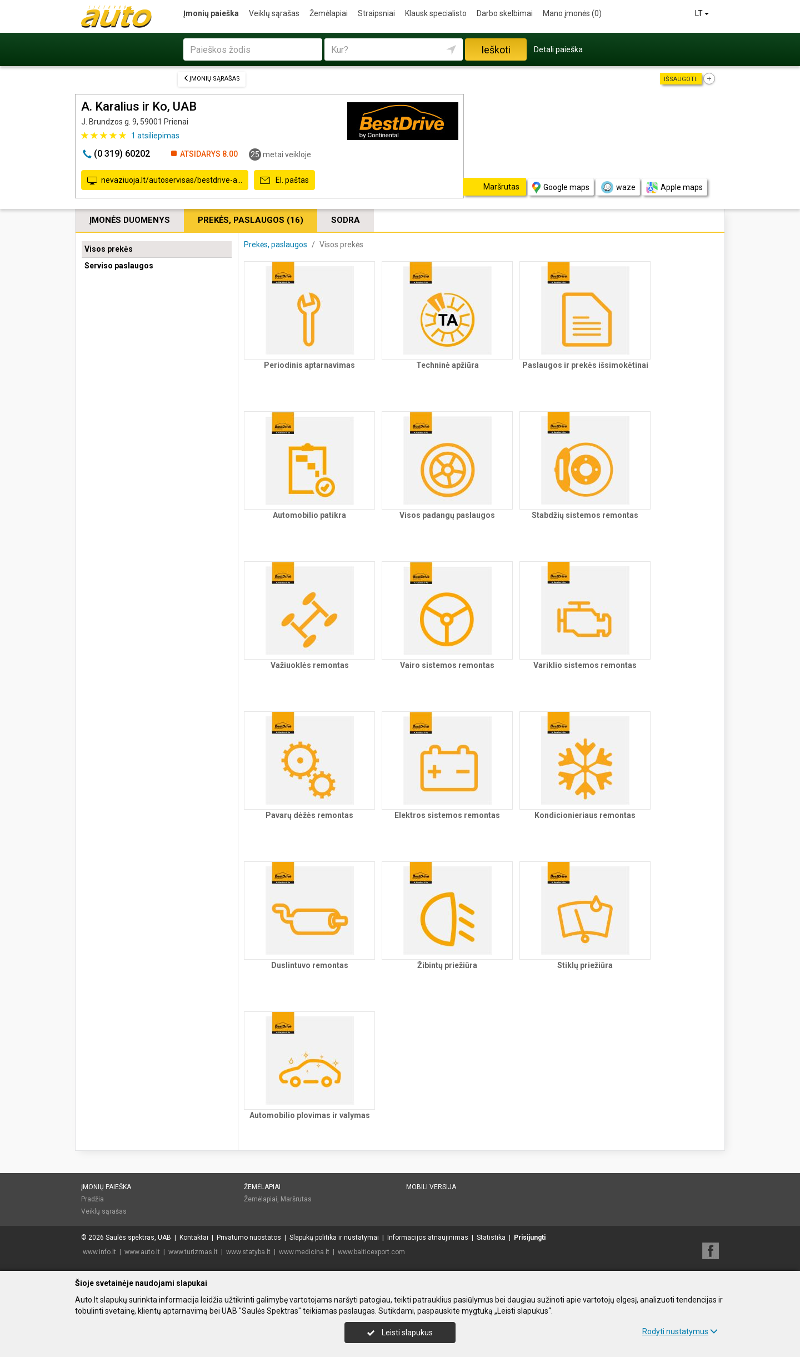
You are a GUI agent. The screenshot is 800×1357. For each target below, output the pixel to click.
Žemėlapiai (328, 13)
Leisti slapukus (400, 1332)
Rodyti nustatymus (680, 1331)
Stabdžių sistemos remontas (585, 515)
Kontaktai (193, 1237)
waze (618, 187)
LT (703, 13)
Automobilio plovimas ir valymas (309, 1115)
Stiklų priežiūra (585, 965)
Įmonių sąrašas (211, 78)
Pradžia (92, 1199)
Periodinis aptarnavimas (309, 365)
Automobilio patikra (309, 515)
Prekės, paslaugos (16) (250, 220)
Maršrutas (296, 1199)
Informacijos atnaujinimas (427, 1237)
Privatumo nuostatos (249, 1237)
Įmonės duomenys (129, 220)
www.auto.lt (142, 1252)
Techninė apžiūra (447, 365)
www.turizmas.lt (193, 1252)
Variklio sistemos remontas (585, 665)
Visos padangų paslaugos (447, 515)
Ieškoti (496, 50)
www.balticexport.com (371, 1252)
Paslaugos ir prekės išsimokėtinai (585, 365)
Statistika (491, 1237)
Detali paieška (558, 49)
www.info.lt (99, 1252)
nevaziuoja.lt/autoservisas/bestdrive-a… (164, 181)
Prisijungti (530, 1237)
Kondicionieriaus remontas (585, 815)
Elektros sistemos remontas (447, 815)
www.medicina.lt (304, 1252)
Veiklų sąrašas (274, 13)
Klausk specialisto (436, 13)
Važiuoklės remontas (310, 665)
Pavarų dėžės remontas (309, 815)
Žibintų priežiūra (447, 965)
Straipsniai (376, 13)
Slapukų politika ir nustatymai (334, 1237)
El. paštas (284, 181)
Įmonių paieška (211, 13)
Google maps (560, 187)
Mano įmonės (572, 13)
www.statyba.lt (248, 1252)
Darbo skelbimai (505, 13)
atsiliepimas (155, 135)
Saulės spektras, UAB (138, 1237)
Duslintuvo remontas (309, 965)
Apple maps (674, 187)
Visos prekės (108, 249)
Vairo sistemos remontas (447, 665)
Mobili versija (431, 1187)
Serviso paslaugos (118, 265)
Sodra (345, 220)
